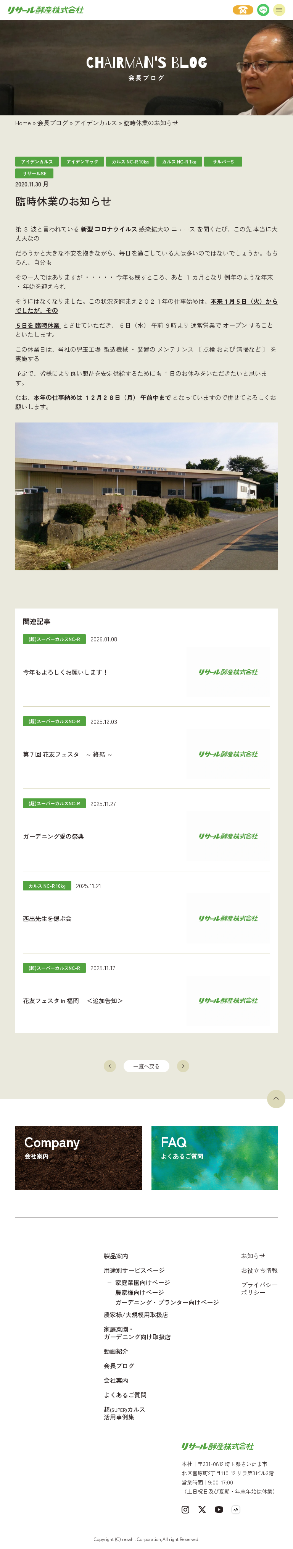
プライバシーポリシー (259, 1288)
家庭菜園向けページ (142, 1282)
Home (23, 122)
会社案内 (116, 1380)
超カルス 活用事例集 (124, 1413)
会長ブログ (52, 122)
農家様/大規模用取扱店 (136, 1314)
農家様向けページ (139, 1292)
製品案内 (116, 1255)
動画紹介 (116, 1351)
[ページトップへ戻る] (276, 1099)
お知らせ (253, 1255)
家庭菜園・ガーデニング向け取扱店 (137, 1332)
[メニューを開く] (279, 10)
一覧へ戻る (146, 1066)
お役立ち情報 (259, 1270)
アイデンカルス (95, 122)
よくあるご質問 (125, 1394)
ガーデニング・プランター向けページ (167, 1302)
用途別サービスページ (134, 1270)
